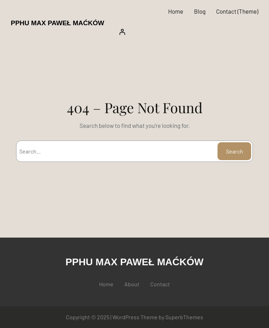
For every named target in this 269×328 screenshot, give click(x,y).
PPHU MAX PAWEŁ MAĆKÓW (57, 23)
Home (175, 11)
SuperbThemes (184, 317)
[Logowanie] (186, 32)
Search (234, 151)
